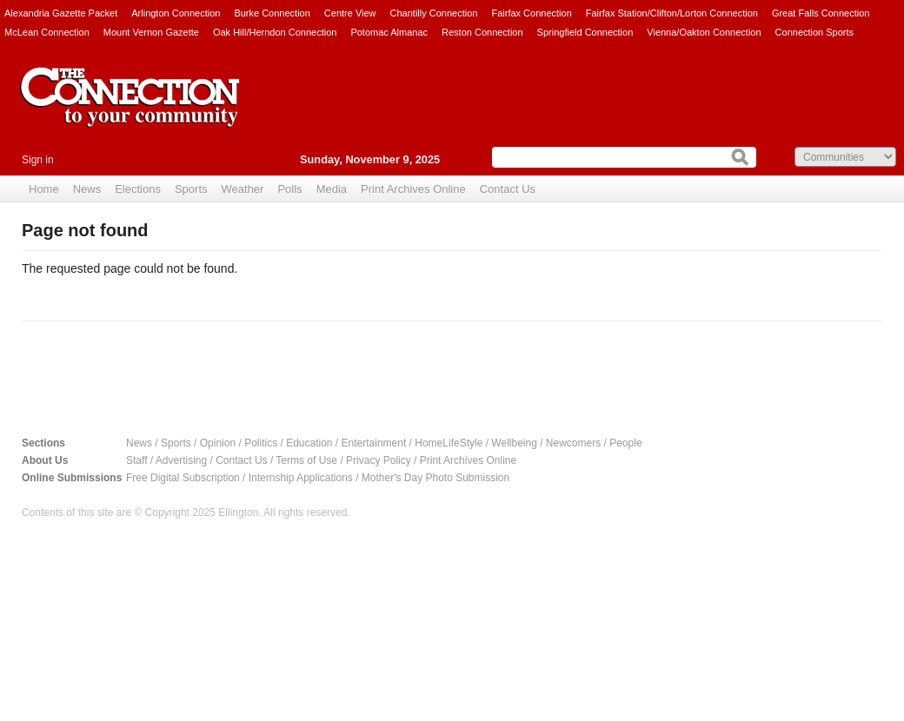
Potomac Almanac (389, 32)
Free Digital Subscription (183, 478)
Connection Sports (814, 32)
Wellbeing (513, 443)
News (87, 188)
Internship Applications (301, 478)
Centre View (350, 13)
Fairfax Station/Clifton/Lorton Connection (672, 13)
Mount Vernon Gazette (151, 32)
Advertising (181, 460)
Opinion (218, 443)
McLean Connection (47, 32)
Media (331, 188)
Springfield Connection (585, 32)
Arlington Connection (175, 13)
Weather (243, 188)
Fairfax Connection (531, 13)
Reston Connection (482, 32)
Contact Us (507, 188)
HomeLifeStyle (448, 443)
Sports (191, 188)
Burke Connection (271, 13)
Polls (289, 188)
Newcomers (573, 443)
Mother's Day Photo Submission (435, 478)
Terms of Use (306, 460)
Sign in (38, 160)
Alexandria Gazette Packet (60, 13)
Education (309, 443)
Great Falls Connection (821, 13)
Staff (136, 460)
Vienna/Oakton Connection (704, 32)
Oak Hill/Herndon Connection (274, 32)
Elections (138, 188)
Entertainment (374, 443)
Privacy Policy (378, 460)
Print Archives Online (413, 188)
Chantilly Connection (434, 13)
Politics (260, 443)
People (625, 443)
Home (44, 188)
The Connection (130, 110)
